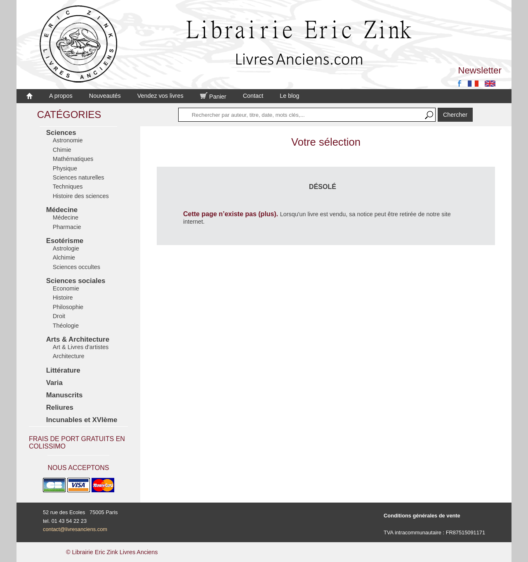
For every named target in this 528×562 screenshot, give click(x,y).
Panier (213, 96)
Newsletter (480, 70)
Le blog (289, 95)
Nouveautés (105, 95)
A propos (61, 95)
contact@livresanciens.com (75, 529)
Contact (253, 95)
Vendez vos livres (160, 95)
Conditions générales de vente (422, 515)
